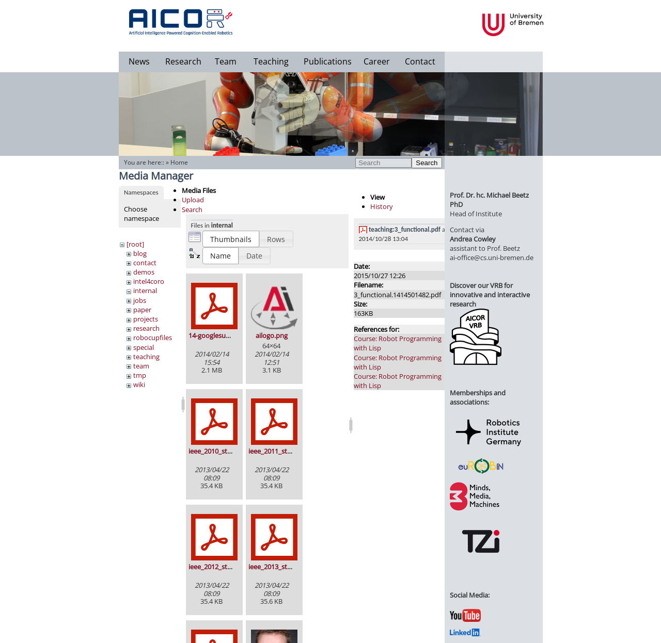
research (146, 328)
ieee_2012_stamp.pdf (220, 566)
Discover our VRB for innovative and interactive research (490, 295)
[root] (135, 244)
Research (183, 61)
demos (143, 272)
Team (226, 61)
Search (426, 163)
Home (179, 162)
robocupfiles (152, 337)
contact (144, 262)
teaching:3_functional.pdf (404, 229)
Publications (328, 61)
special (143, 347)
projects (145, 319)
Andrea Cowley (473, 239)
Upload (193, 199)
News (139, 61)
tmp (139, 375)
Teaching (271, 61)
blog (140, 253)
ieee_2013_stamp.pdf (280, 566)
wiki (139, 384)
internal (145, 290)
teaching (146, 356)
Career (377, 61)
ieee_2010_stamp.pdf (220, 451)
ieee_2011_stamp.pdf (280, 451)
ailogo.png (272, 335)
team (141, 366)
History (381, 206)
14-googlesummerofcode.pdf (232, 335)
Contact (420, 61)
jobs (139, 300)
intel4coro (148, 281)
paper (142, 309)
